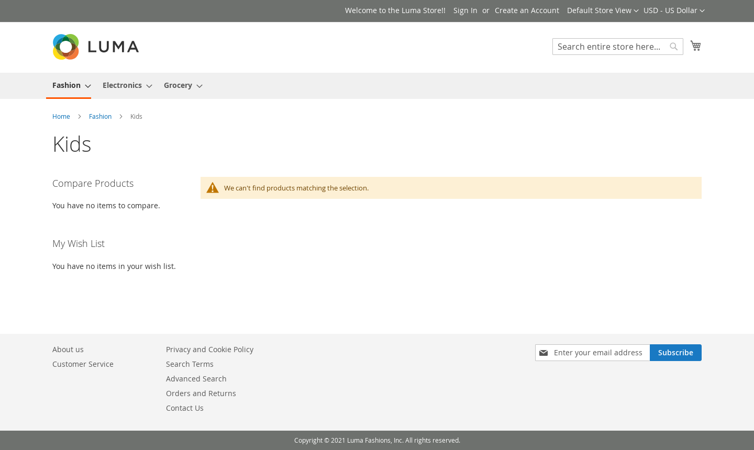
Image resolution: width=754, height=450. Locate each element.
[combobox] (617, 46)
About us (68, 349)
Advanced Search (196, 379)
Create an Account (527, 10)
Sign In (465, 10)
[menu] (377, 86)
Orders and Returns (201, 393)
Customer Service (83, 364)
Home (62, 116)
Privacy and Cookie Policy (209, 349)
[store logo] (96, 47)
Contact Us (185, 408)
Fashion (101, 116)
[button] (674, 11)
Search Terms (190, 364)
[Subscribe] (676, 352)
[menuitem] (68, 86)
